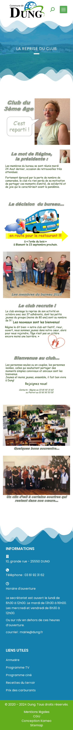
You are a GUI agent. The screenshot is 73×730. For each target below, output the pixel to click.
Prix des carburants (21, 690)
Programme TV (17, 667)
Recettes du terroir (20, 682)
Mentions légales (36, 712)
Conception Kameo (36, 721)
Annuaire (12, 660)
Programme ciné (19, 675)
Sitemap (36, 725)
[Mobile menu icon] (63, 9)
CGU (36, 716)
